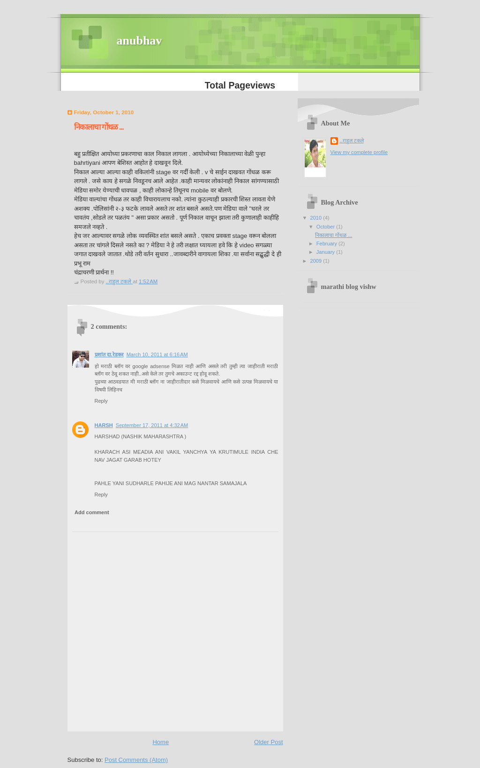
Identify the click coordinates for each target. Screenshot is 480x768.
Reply (101, 401)
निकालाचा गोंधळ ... (333, 235)
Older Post (268, 742)
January (326, 252)
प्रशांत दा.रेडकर (109, 354)
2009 (316, 261)
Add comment (92, 512)
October (326, 226)
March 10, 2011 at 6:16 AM (157, 354)
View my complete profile (359, 152)
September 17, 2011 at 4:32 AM (152, 425)
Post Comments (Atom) (136, 759)
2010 (316, 218)
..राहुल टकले (352, 140)
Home (160, 742)
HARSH (104, 425)
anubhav (139, 40)
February (327, 243)
